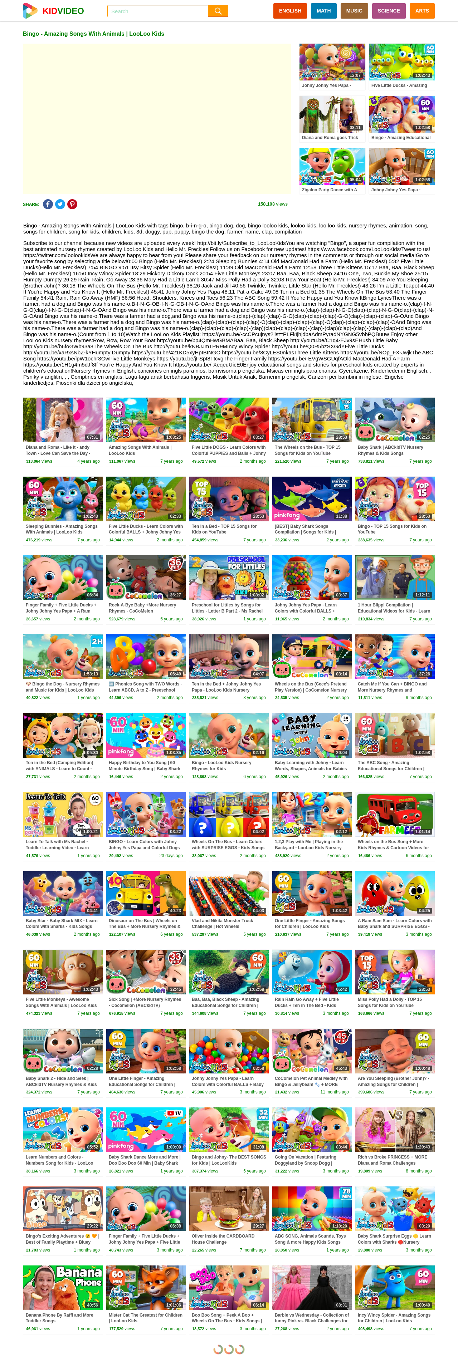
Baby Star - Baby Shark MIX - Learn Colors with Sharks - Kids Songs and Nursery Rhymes (62, 926)
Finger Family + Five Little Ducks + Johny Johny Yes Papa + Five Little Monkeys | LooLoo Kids (144, 1242)
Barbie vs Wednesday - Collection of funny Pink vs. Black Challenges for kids (312, 1321)
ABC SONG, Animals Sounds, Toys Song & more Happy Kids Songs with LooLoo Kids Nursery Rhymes (310, 1242)
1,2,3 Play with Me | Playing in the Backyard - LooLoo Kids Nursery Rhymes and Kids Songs (309, 847)
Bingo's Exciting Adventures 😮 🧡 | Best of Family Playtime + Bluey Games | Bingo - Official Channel (62, 1242)
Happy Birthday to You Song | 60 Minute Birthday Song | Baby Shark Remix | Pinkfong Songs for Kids (144, 768)
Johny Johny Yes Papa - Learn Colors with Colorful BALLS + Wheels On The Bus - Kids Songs (308, 611)
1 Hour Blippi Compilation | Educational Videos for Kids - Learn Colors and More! (394, 611)
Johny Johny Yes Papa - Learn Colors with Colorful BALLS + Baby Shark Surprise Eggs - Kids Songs (228, 1084)
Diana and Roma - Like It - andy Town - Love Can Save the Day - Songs (58, 453)
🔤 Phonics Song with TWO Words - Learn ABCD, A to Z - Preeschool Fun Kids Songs (145, 690)
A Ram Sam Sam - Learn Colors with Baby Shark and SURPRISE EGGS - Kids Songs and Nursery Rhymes (395, 926)
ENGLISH (290, 11)
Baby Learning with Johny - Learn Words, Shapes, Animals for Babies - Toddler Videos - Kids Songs (311, 768)
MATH (324, 11)
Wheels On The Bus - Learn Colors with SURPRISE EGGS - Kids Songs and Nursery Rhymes (228, 847)
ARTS (422, 11)
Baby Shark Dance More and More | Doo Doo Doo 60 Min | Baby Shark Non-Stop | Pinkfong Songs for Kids (145, 1163)
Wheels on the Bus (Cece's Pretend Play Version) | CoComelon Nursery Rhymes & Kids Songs (311, 690)
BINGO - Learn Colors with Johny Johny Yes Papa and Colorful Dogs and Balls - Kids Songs (144, 847)
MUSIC (354, 11)
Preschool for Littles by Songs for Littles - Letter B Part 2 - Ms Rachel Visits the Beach (227, 611)
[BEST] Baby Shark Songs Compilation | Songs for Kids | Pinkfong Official (305, 532)
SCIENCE (389, 11)
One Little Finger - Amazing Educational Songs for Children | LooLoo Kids (142, 1084)
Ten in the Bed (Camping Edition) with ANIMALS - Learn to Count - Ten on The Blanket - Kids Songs (59, 768)
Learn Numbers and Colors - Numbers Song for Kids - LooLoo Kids (59, 1163)
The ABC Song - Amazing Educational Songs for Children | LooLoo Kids (391, 768)
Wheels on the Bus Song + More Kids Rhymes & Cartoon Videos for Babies (393, 847)
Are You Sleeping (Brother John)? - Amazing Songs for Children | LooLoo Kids (393, 1084)
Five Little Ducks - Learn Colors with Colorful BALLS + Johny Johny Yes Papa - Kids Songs (146, 532)
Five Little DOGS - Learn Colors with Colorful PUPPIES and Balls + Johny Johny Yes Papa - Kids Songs (229, 453)
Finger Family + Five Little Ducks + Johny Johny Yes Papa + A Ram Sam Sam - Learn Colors (61, 611)
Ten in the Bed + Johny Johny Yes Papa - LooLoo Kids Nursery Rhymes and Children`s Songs (226, 690)
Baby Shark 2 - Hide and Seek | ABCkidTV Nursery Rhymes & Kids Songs (61, 1084)
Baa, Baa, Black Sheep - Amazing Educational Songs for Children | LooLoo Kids (225, 1005)
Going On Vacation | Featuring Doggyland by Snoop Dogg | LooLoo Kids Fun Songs (305, 1163)
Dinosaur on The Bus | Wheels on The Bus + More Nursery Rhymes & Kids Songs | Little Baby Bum (144, 926)
